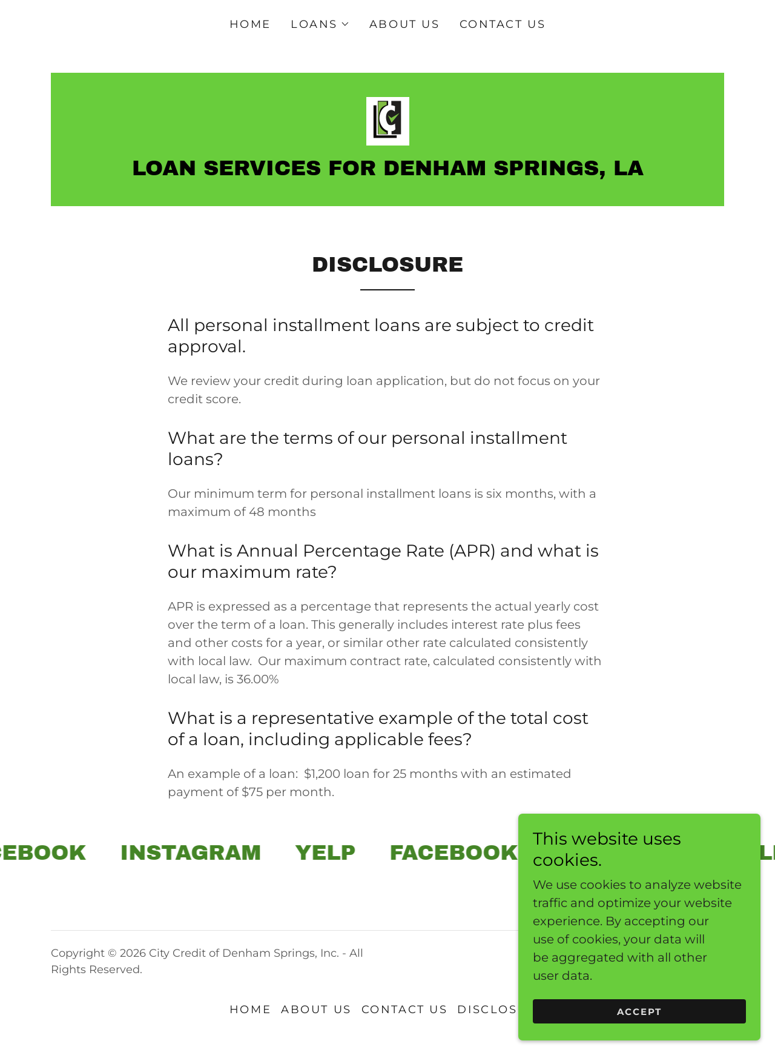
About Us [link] (404, 24)
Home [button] (250, 1009)
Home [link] (250, 24)
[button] (320, 24)
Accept (639, 1036)
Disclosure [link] (501, 1009)
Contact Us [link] (503, 24)
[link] (387, 120)
